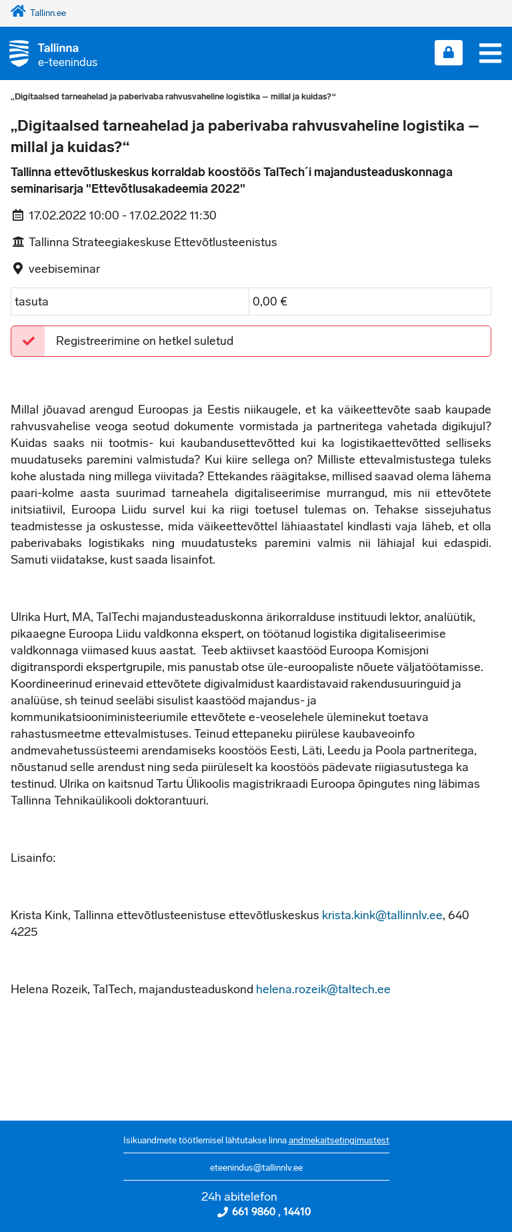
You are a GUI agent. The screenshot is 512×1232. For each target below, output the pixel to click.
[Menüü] (490, 53)
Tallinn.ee (38, 13)
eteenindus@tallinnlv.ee (256, 1167)
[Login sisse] (449, 52)
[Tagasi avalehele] (48, 53)
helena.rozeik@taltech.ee (323, 989)
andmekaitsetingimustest (339, 1140)
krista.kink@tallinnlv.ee (382, 915)
